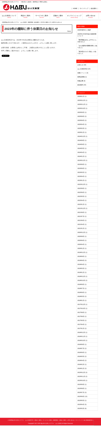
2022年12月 (81, 184)
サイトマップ (84, 8)
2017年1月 (80, 328)
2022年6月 (80, 192)
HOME (75, 8)
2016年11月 (81, 336)
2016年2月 (80, 364)
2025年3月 (80, 128)
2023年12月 (81, 160)
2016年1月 (80, 368)
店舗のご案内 (58, 16)
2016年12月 (81, 332)
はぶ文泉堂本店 (82, 69)
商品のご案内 (25, 16)
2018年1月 (80, 300)
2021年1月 (80, 228)
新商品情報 (81, 77)
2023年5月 (80, 172)
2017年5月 (80, 320)
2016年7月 (80, 348)
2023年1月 (80, 180)
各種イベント (81, 73)
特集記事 (80, 81)
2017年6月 (80, 316)
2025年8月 (80, 116)
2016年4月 (80, 360)
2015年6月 (80, 396)
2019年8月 (80, 256)
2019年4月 (80, 264)
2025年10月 (81, 108)
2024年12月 (81, 136)
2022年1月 (80, 204)
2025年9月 (80, 112)
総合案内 (93, 8)
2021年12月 (81, 208)
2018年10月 (81, 280)
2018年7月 (80, 288)
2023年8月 (80, 164)
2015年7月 (80, 392)
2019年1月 (80, 272)
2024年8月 (80, 140)
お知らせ (80, 65)
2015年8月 (80, 388)
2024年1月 (80, 156)
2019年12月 (81, 252)
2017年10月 (81, 308)
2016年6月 (80, 352)
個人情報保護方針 (88, 420)
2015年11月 (81, 376)
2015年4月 (80, 404)
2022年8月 (80, 188)
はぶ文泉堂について (9, 16)
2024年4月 (80, 152)
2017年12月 (81, 304)
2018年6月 (80, 292)
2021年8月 (80, 212)
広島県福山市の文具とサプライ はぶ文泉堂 (14, 22)
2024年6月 (80, 144)
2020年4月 (80, 244)
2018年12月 (81, 276)
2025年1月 (80, 132)
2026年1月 (80, 96)
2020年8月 (80, 236)
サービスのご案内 (41, 16)
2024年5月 (80, 148)
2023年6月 (80, 168)
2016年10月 (81, 340)
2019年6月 (80, 260)
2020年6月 (80, 240)
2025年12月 (81, 100)
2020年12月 (81, 232)
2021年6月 (80, 220)
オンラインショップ (74, 16)
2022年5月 (80, 196)
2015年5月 (80, 400)
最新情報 (30, 22)
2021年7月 (80, 216)
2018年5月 (80, 296)
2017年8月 (80, 312)
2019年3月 (80, 268)
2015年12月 (81, 372)
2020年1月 (80, 248)
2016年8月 (80, 344)
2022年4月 (80, 200)
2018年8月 (80, 284)
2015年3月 (80, 408)
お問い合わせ (90, 16)
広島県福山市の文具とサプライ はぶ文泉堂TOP (20, 420)
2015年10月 (81, 380)
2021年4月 (80, 224)
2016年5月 (80, 356)
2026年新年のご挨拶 (84, 30)
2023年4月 (80, 176)
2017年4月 (80, 324)
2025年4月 (80, 124)
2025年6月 (80, 120)
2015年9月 (80, 384)
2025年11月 (81, 104)
